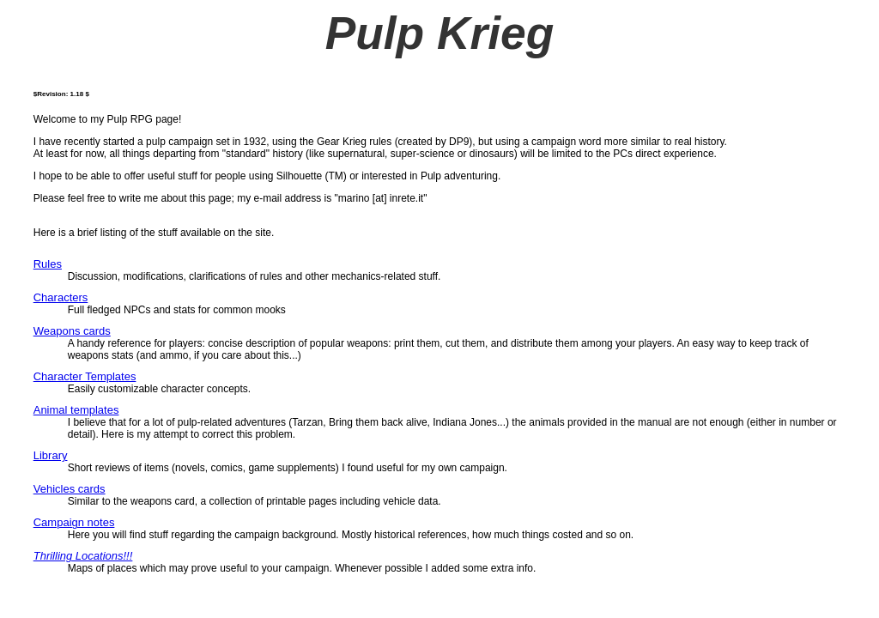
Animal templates (76, 409)
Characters (60, 297)
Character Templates (84, 376)
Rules (47, 264)
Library (50, 455)
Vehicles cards (69, 488)
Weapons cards (72, 330)
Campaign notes (74, 522)
